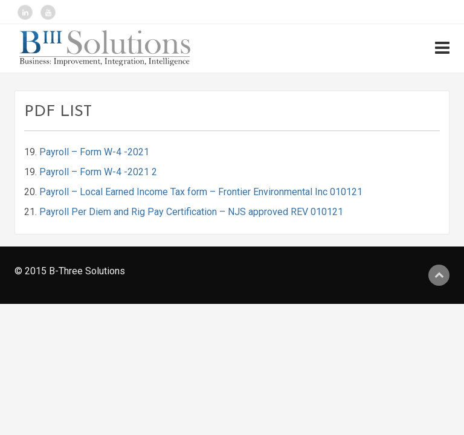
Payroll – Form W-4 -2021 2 (98, 172)
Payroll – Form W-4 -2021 (94, 152)
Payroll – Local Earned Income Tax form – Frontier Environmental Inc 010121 (200, 192)
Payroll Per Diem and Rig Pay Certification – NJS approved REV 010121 (191, 212)
